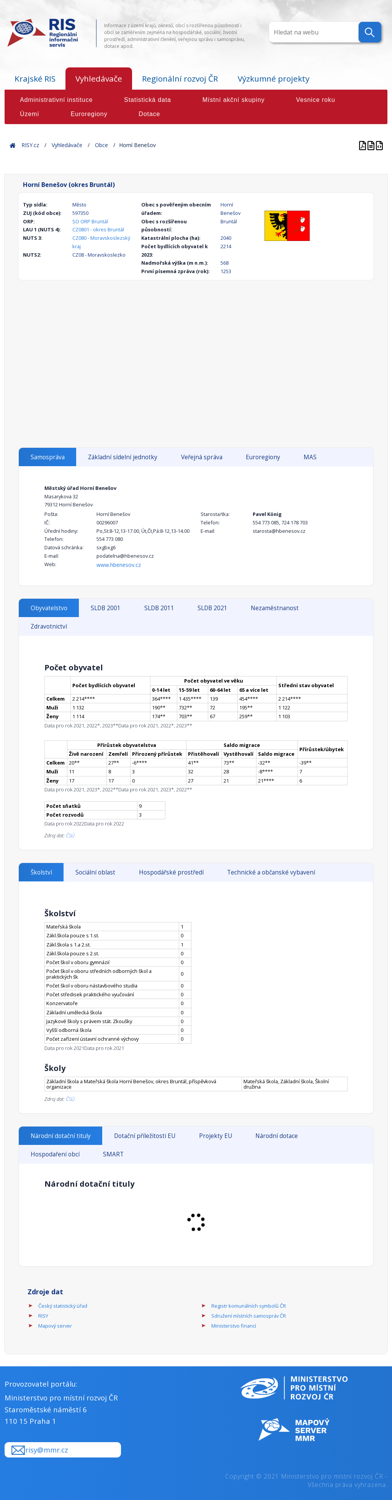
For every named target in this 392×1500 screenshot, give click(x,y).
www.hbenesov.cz (118, 564)
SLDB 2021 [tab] (212, 608)
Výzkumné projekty (273, 78)
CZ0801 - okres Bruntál (98, 229)
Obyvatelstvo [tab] (49, 608)
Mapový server (55, 1325)
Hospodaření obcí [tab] (55, 1154)
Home (12, 145)
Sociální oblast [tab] (95, 872)
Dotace (149, 114)
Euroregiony (88, 114)
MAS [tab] (310, 457)
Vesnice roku (315, 100)
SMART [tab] (113, 1154)
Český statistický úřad (62, 1305)
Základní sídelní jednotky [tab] (122, 457)
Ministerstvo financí (233, 1325)
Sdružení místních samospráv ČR (248, 1315)
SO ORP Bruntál (90, 221)
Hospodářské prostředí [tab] (171, 872)
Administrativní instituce (56, 100)
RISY (43, 1315)
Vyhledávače (98, 78)
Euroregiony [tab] (263, 457)
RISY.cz (30, 145)
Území (29, 114)
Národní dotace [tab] (276, 1136)
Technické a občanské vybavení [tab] (271, 872)
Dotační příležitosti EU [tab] (144, 1136)
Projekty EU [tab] (215, 1136)
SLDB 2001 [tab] (106, 608)
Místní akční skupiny (234, 100)
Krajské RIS (35, 78)
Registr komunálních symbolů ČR (248, 1305)
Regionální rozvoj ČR (180, 78)
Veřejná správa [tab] (201, 457)
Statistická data (147, 100)
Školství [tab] (41, 872)
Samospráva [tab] (48, 457)
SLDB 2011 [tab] (159, 608)
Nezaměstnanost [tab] (275, 608)
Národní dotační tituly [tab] (61, 1136)
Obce (101, 145)
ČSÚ (70, 835)
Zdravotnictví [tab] (49, 626)
